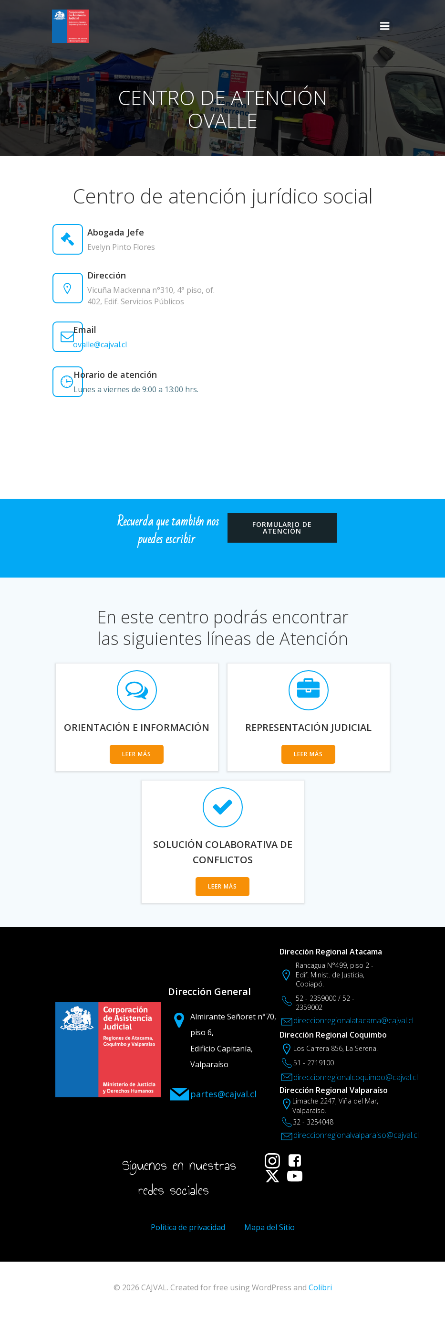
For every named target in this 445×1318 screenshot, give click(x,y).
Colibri (320, 1292)
